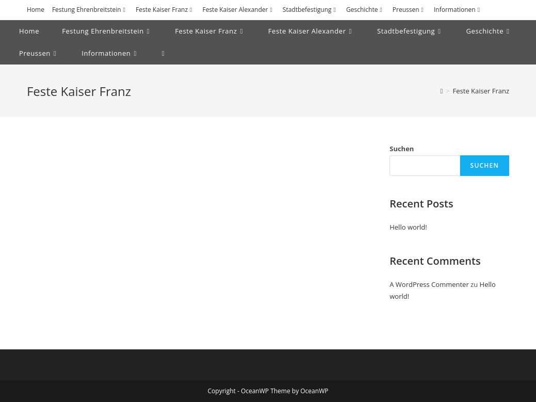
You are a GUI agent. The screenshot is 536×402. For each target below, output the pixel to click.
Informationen (458, 9)
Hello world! (408, 227)
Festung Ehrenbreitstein (90, 9)
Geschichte (365, 9)
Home (35, 9)
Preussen (409, 9)
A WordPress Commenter (429, 284)
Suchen (401, 148)
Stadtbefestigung (310, 9)
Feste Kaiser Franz (165, 9)
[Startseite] (441, 90)
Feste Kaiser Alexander (238, 9)
